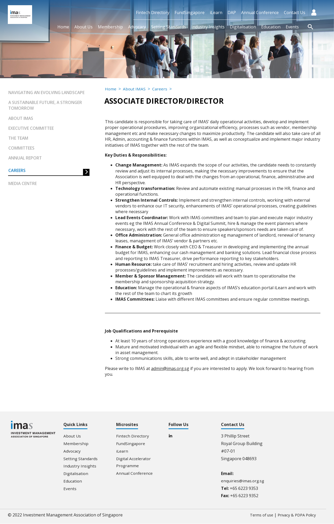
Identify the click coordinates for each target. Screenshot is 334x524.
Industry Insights (208, 27)
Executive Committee (31, 128)
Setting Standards (168, 27)
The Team (18, 138)
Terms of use (256, 515)
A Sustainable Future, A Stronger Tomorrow (46, 105)
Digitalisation (243, 27)
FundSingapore (190, 12)
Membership (110, 27)
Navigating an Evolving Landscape (47, 92)
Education (271, 27)
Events (292, 27)
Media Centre (22, 184)
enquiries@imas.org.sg (243, 481)
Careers (17, 171)
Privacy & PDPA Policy (295, 515)
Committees (21, 148)
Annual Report (25, 158)
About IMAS (21, 118)
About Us (83, 27)
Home (63, 27)
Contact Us (294, 12)
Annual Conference (260, 12)
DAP (232, 12)
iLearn (216, 12)
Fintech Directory (152, 12)
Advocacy (137, 27)
